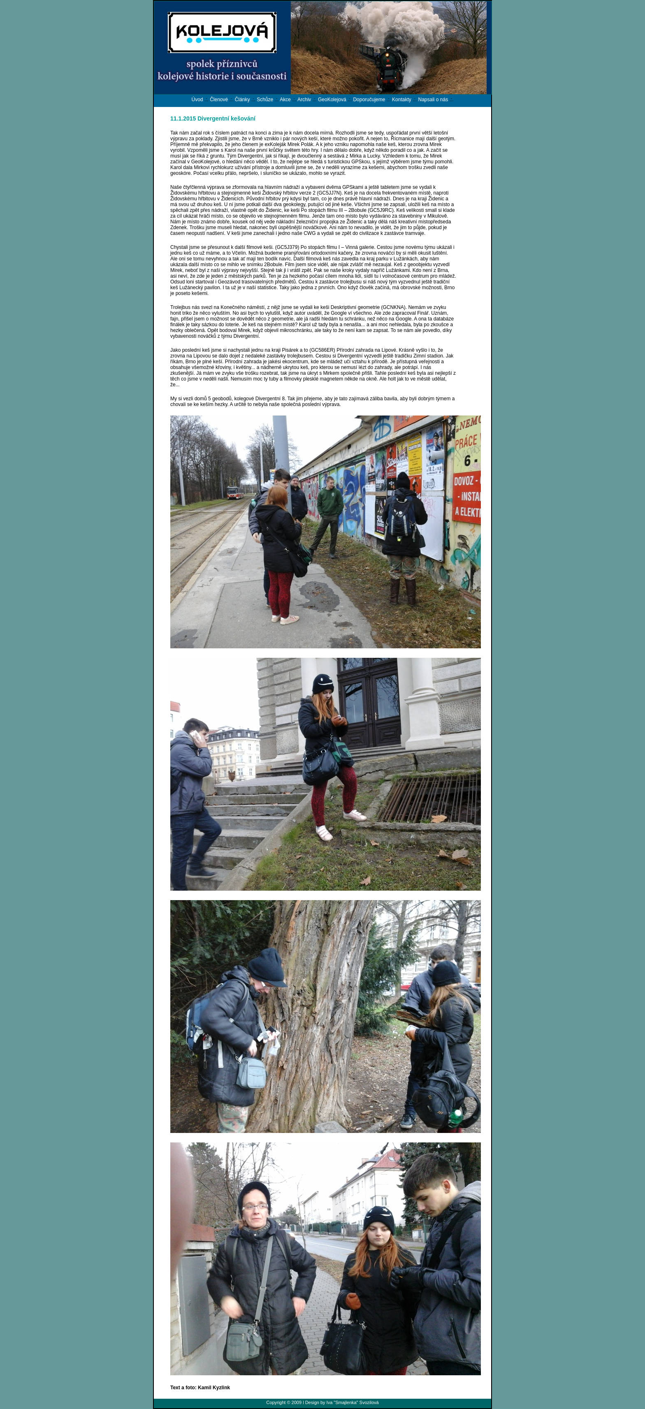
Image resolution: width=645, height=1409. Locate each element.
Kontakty (401, 99)
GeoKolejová (332, 99)
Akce (285, 99)
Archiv (304, 99)
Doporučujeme (369, 99)
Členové (219, 99)
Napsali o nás (433, 99)
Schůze (265, 99)
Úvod (197, 99)
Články (242, 99)
